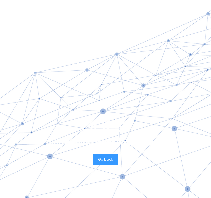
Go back (105, 159)
